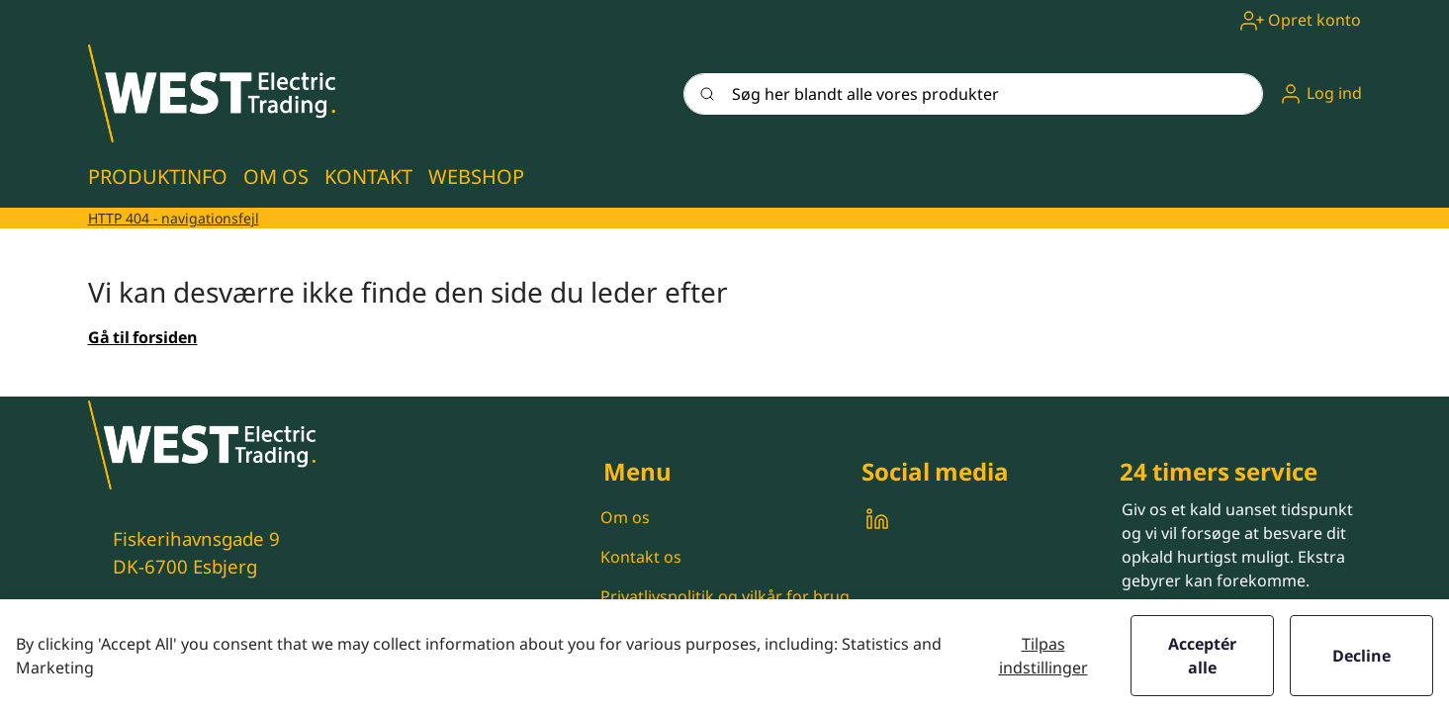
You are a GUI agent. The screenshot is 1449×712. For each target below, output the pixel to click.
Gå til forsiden (143, 337)
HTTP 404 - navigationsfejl (173, 218)
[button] (1320, 93)
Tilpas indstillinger (1043, 655)
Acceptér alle (1202, 655)
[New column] (211, 93)
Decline (1361, 656)
